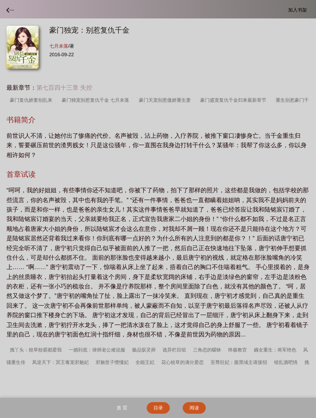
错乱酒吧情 (286, 362)
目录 (158, 407)
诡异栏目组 (174, 349)
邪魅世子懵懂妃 (112, 362)
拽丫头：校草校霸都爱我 (36, 349)
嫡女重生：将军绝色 (275, 349)
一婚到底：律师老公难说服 (97, 349)
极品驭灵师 (144, 349)
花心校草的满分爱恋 (182, 362)
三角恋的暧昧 (207, 349)
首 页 (122, 407)
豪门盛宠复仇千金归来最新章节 (234, 100)
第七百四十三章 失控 (64, 87)
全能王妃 (144, 362)
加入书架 (299, 9)
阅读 (194, 407)
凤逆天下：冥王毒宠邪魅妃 (60, 362)
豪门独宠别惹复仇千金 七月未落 (97, 100)
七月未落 (58, 45)
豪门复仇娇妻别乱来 (32, 100)
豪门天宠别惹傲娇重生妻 (166, 100)
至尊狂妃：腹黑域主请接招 (239, 362)
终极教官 (237, 349)
